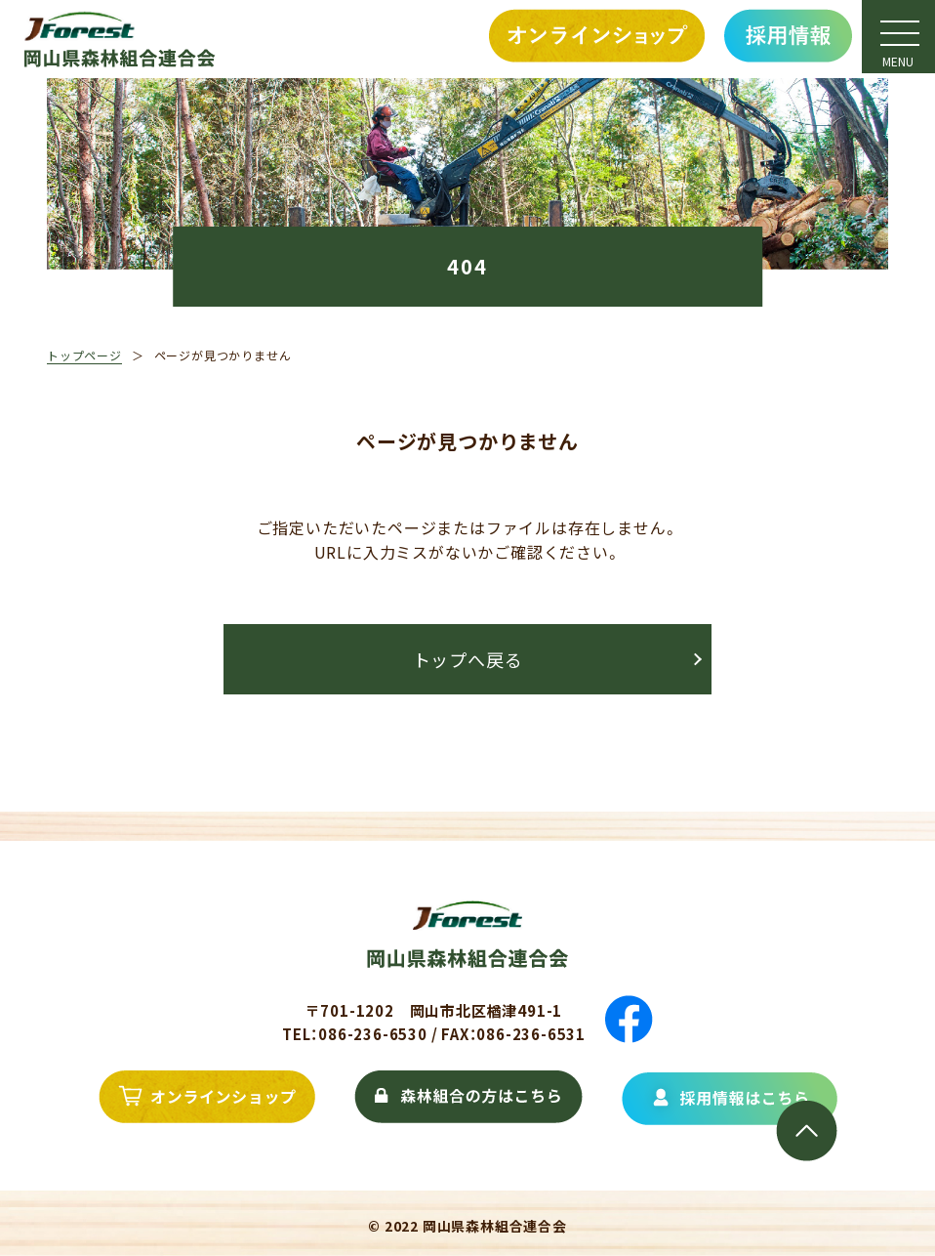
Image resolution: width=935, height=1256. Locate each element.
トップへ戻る (468, 659)
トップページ (84, 355)
